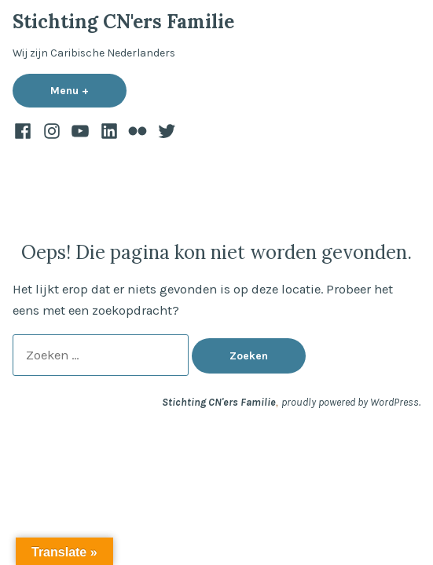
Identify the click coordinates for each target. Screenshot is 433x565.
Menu (88, 90)
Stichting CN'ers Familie (123, 21)
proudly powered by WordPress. (350, 402)
